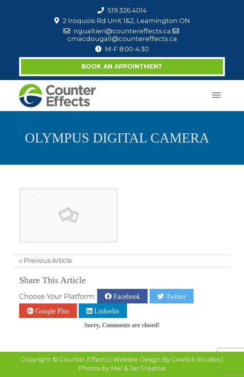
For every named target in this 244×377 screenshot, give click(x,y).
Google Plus (51, 310)
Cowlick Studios (196, 359)
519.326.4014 (127, 10)
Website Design (137, 359)
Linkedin (106, 310)
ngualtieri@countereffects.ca (122, 31)
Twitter (174, 296)
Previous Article (48, 260)
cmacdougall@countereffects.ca (122, 39)
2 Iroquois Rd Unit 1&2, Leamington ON (126, 21)
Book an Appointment (122, 66)
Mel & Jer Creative (138, 368)
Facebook (126, 296)
